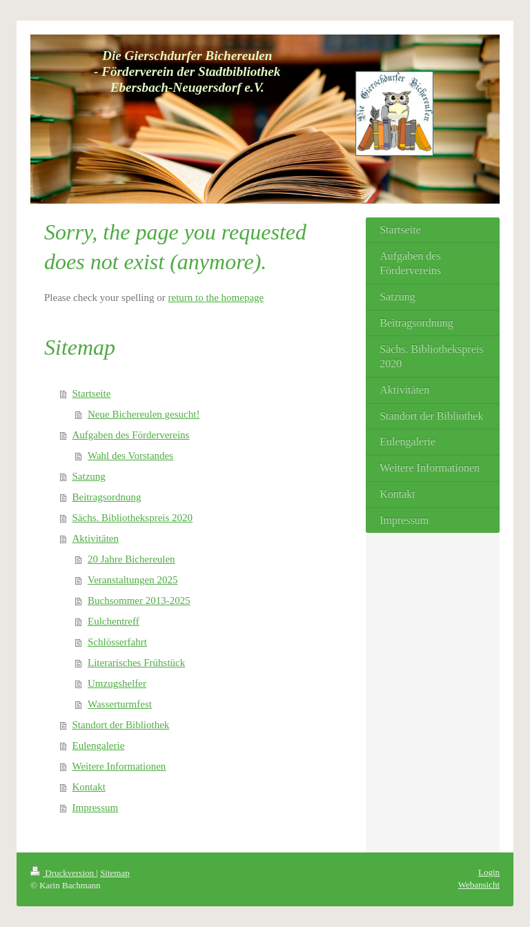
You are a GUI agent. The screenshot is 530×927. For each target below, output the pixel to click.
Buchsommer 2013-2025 (139, 600)
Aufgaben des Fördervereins (131, 434)
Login (489, 872)
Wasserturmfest (120, 704)
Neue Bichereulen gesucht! (143, 414)
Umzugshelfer (117, 683)
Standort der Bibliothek (121, 724)
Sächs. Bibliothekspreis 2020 (132, 517)
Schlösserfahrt (117, 641)
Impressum (95, 807)
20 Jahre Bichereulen (131, 559)
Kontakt (89, 786)
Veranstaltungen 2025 (132, 579)
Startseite (91, 393)
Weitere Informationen (119, 766)
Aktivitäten (95, 538)
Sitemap (115, 873)
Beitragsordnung (106, 496)
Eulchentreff (113, 621)
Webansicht (479, 884)
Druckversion (63, 873)
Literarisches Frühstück (136, 662)
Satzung (89, 476)
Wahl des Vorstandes (130, 455)
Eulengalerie (98, 745)
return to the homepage (216, 297)
